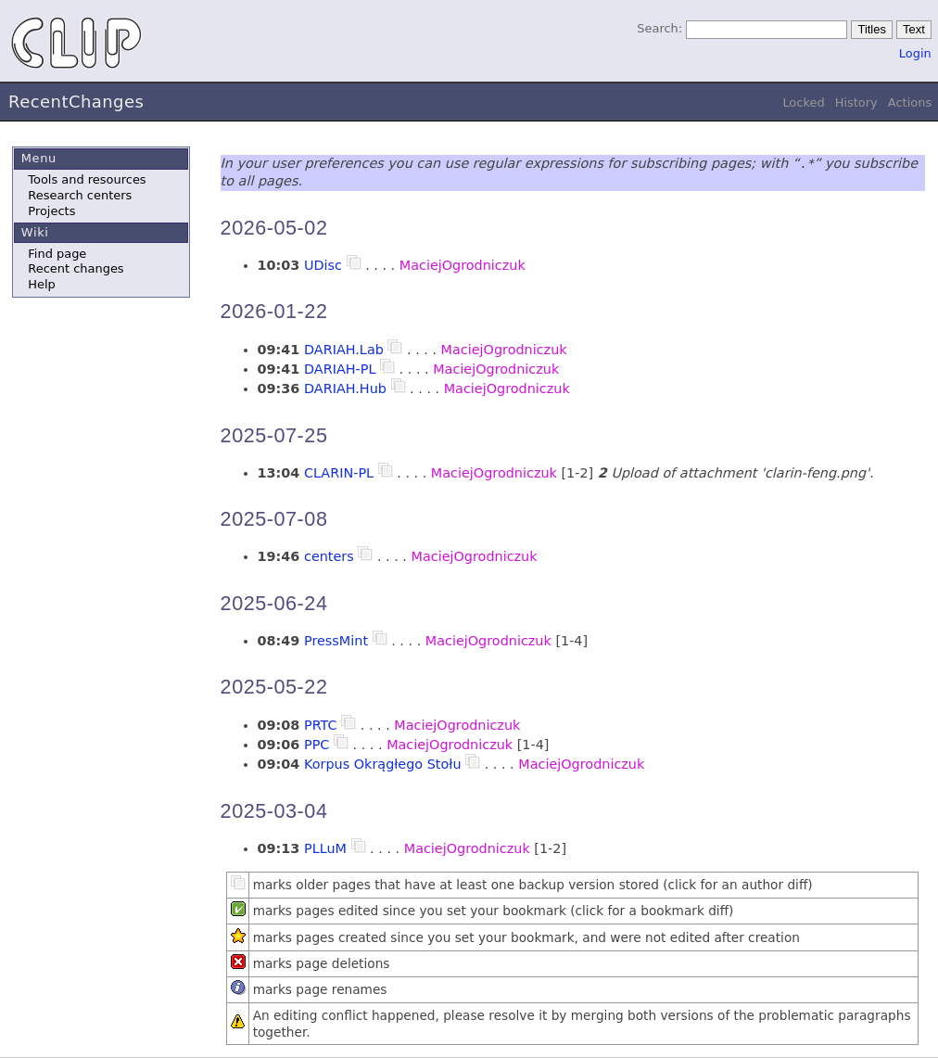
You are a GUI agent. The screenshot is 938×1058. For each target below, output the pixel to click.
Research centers (80, 195)
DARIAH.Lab (344, 349)
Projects (51, 211)
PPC (316, 744)
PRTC (320, 725)
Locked (803, 102)
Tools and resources (87, 179)
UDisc (323, 265)
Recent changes (75, 268)
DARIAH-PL (339, 369)
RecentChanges (76, 101)
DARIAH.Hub (345, 388)
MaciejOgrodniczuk (462, 265)
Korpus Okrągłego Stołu (383, 764)
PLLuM (325, 848)
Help (42, 284)
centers (329, 556)
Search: (659, 28)
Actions (910, 102)
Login (915, 53)
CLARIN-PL (339, 472)
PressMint (336, 640)
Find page (57, 254)
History (856, 102)
